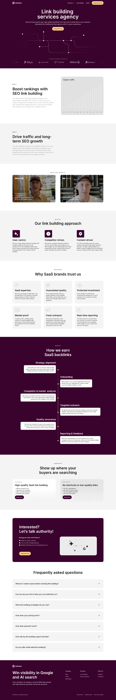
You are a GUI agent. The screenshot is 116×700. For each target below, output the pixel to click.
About (67, 676)
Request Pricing (58, 29)
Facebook (100, 676)
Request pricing (97, 3)
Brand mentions (84, 676)
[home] (17, 3)
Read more (19, 497)
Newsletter (68, 679)
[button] (71, 3)
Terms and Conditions (98, 694)
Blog (66, 674)
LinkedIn (100, 674)
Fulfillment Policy (88, 694)
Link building (83, 674)
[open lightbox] (34, 188)
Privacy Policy (80, 694)
